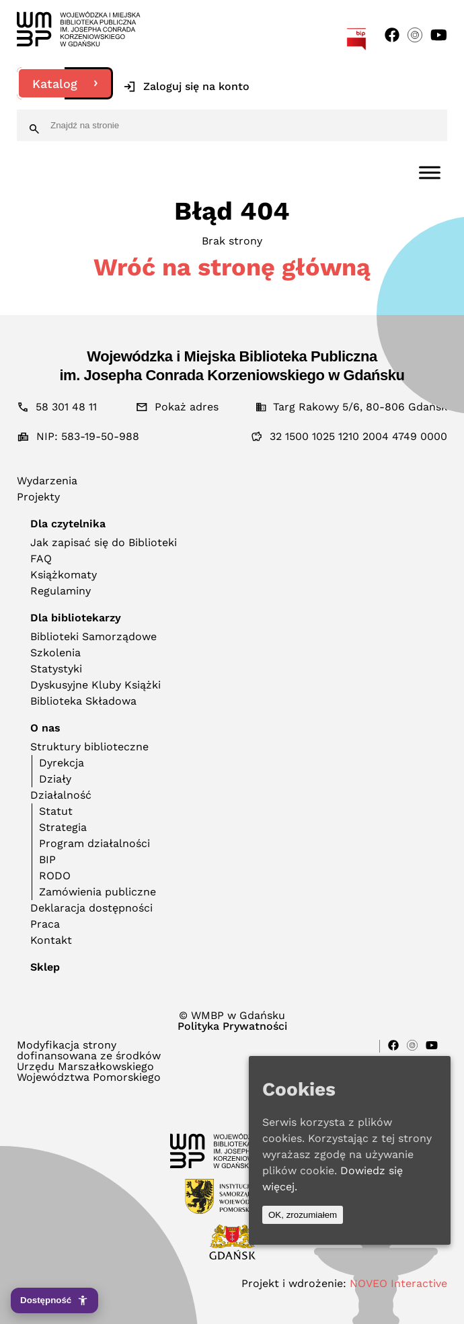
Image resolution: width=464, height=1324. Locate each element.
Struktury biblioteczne (89, 746)
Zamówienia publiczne (97, 891)
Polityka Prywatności (232, 1026)
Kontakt (51, 940)
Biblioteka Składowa (83, 701)
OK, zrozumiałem (302, 1215)
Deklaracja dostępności (91, 907)
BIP (47, 859)
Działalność (60, 795)
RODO (55, 875)
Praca (45, 924)
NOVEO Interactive (398, 1283)
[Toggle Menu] (429, 172)
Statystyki (56, 668)
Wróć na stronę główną (232, 267)
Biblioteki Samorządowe (93, 636)
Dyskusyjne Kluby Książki (95, 684)
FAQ (41, 558)
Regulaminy (60, 590)
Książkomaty (63, 574)
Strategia (63, 827)
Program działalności (94, 843)
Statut (56, 811)
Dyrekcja (61, 762)
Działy (55, 779)
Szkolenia (55, 652)
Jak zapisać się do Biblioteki (103, 542)
